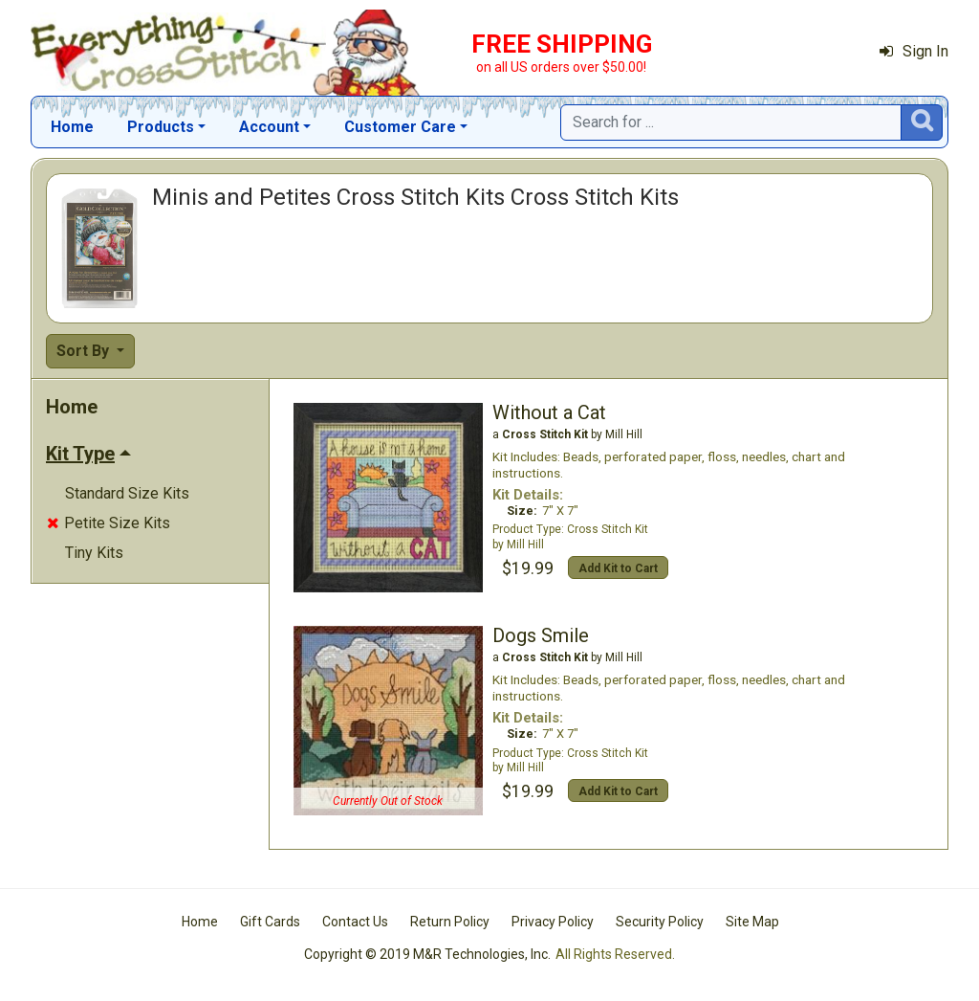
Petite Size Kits (108, 523)
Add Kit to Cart (618, 568)
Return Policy (450, 921)
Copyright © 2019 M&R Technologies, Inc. (427, 954)
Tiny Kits (94, 553)
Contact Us (355, 921)
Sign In (914, 51)
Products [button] (160, 127)
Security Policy (660, 921)
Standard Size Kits (127, 493)
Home (72, 127)
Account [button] (269, 127)
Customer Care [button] (400, 127)
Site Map (752, 921)
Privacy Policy (552, 921)
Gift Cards (270, 921)
